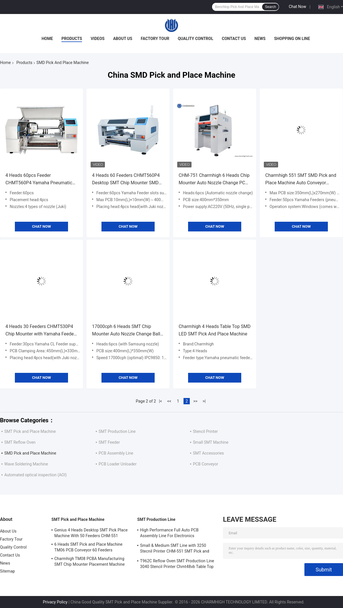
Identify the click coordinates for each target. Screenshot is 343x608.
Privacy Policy (55, 602)
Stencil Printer (205, 431)
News (260, 38)
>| (204, 401)
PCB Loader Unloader (118, 464)
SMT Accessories (208, 453)
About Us (122, 38)
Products (71, 38)
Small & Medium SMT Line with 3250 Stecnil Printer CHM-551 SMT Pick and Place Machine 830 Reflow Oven (174, 549)
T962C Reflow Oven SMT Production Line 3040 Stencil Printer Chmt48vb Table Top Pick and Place (177, 565)
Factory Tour (155, 38)
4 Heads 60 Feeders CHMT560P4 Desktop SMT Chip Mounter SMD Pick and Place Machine (126, 180)
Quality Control (195, 38)
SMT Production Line (117, 431)
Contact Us (234, 38)
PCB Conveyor (205, 464)
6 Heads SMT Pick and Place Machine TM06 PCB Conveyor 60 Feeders (88, 547)
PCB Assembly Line (116, 453)
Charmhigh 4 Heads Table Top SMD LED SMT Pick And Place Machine (215, 330)
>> (195, 401)
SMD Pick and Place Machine (30, 453)
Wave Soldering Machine (26, 464)
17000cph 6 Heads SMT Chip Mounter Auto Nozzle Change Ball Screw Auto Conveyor (126, 331)
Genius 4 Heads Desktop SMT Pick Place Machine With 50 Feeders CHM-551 (91, 533)
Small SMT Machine (210, 442)
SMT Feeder (109, 442)
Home (47, 38)
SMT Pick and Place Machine (30, 431)
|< (160, 401)
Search (270, 7)
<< (169, 401)
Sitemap (7, 571)
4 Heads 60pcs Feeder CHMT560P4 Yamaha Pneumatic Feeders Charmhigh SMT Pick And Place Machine (40, 180)
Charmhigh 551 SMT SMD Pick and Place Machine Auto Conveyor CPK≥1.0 (300, 180)
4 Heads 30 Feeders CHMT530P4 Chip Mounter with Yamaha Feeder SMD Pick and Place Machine (40, 331)
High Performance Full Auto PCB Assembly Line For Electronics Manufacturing (169, 534)
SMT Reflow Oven (19, 442)
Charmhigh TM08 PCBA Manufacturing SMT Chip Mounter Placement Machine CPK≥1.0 (89, 562)
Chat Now (297, 6)
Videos (98, 38)
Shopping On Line (292, 38)
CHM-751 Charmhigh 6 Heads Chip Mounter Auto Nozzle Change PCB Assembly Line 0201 (214, 180)
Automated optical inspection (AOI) (35, 475)
